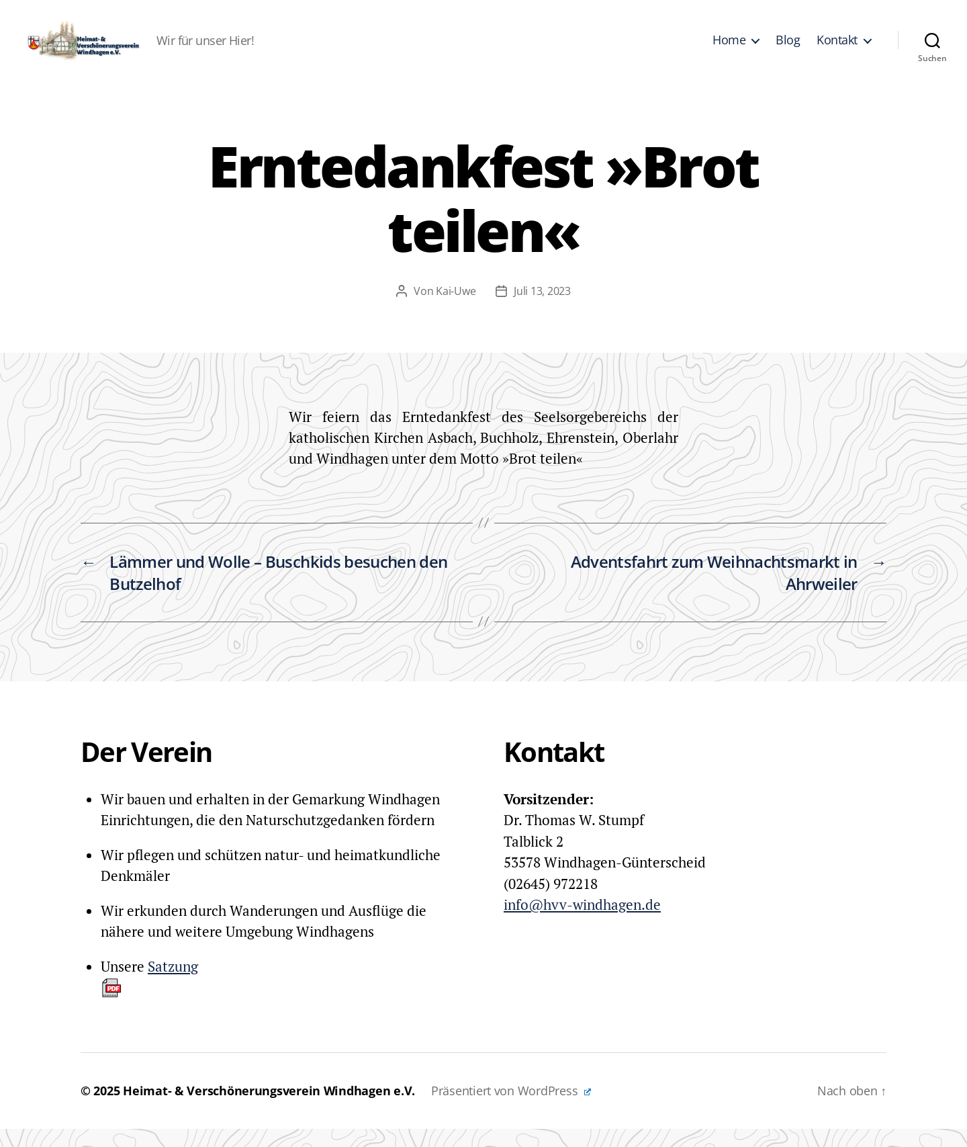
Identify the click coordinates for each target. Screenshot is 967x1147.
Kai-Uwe (455, 308)
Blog (788, 49)
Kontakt (837, 49)
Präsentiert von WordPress (511, 1109)
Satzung (149, 995)
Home (728, 49)
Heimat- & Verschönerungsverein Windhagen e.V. (269, 1109)
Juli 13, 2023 (542, 308)
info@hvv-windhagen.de (582, 922)
